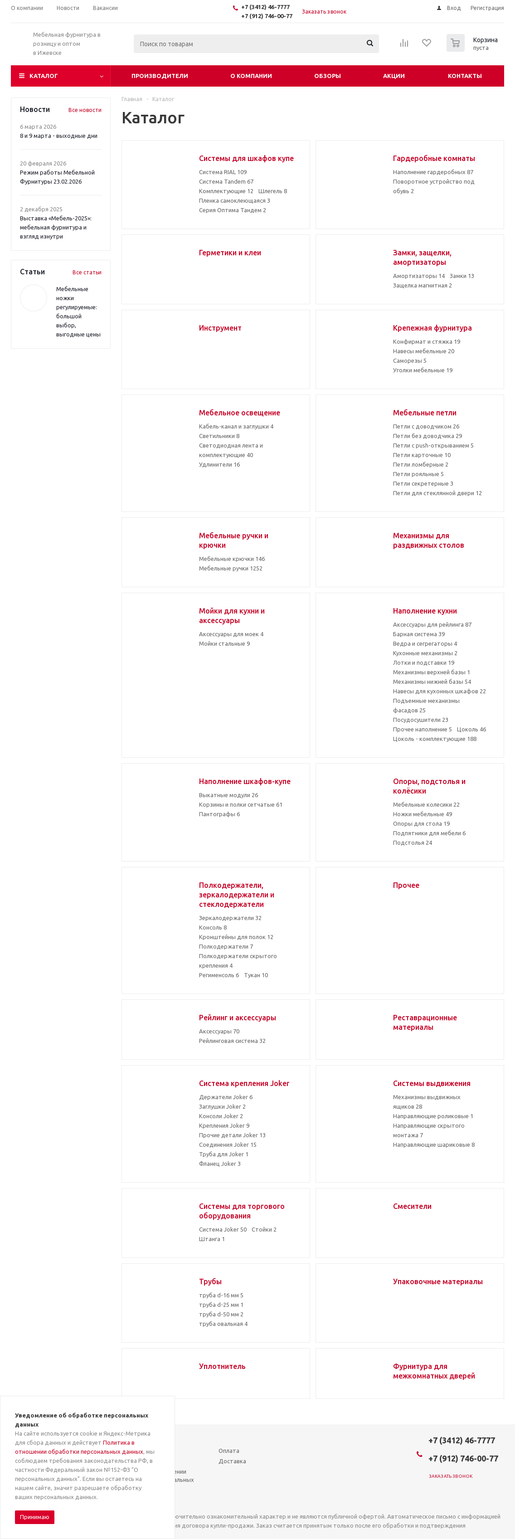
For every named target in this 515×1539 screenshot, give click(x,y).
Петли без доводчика (427, 436)
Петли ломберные (420, 464)
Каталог (43, 76)
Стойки (264, 1229)
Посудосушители (420, 719)
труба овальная (223, 1323)
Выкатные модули (228, 795)
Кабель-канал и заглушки (236, 426)
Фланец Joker (220, 1163)
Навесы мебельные (423, 351)
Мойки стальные (224, 643)
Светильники (219, 436)
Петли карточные (422, 455)
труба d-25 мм (221, 1304)
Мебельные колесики (426, 804)
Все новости (85, 110)
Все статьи (87, 272)
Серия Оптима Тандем (232, 210)
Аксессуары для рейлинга (432, 624)
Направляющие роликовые (433, 1116)
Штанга (212, 1239)
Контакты (465, 76)
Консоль (213, 927)
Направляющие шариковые (434, 1144)
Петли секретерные (423, 483)
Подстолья (412, 842)
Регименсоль (219, 975)
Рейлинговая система (232, 1040)
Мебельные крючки (232, 558)
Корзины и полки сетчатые (240, 804)
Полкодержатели (226, 946)
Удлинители (219, 464)
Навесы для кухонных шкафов (439, 691)
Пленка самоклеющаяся (234, 200)
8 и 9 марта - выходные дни (58, 135)
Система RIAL (223, 172)
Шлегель (272, 191)
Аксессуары (219, 1031)
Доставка (232, 1461)
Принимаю (34, 1517)
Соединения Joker (228, 1144)
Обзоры (327, 76)
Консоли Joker (221, 1116)
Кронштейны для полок (236, 937)
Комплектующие (226, 191)
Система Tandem (226, 181)
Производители (159, 76)
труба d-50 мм (221, 1314)
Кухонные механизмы (425, 653)
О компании (251, 76)
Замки (462, 276)
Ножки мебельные (422, 814)
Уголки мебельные (422, 370)
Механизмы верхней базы (431, 672)
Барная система (419, 634)
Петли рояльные (418, 474)
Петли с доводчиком (426, 426)
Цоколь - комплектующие (434, 738)
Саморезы (410, 360)
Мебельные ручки (230, 568)
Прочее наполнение (422, 729)
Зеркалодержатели (230, 918)
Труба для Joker (223, 1154)
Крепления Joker (224, 1125)
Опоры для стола (421, 823)
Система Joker (223, 1229)
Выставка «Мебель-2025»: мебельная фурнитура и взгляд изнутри (56, 227)
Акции (394, 76)
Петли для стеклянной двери (437, 493)
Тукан (256, 975)
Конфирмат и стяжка (426, 341)
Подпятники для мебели (429, 833)
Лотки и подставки (423, 662)
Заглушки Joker (222, 1106)
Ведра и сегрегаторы (425, 643)
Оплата (229, 1450)
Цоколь (471, 729)
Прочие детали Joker (232, 1135)
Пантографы (219, 814)
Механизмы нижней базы (432, 681)
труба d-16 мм (221, 1295)
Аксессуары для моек (231, 634)
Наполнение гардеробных (433, 172)
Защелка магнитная (422, 285)
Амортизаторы (419, 276)
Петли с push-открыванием (433, 445)
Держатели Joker (226, 1097)
